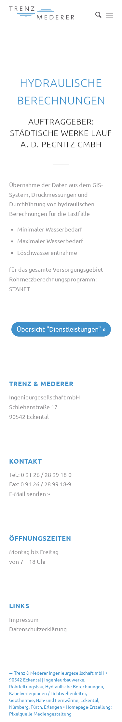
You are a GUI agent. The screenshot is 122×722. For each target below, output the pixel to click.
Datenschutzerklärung (38, 628)
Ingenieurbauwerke (64, 679)
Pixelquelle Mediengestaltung (40, 713)
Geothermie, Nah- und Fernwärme (43, 700)
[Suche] (95, 14)
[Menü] (109, 14)
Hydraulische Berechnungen (74, 686)
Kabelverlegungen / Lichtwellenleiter (47, 693)
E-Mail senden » (29, 493)
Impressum (24, 619)
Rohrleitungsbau (26, 686)
